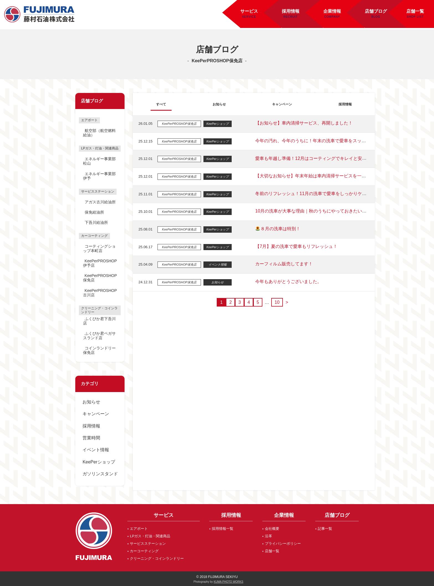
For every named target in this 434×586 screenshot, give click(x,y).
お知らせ (91, 402)
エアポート (139, 529)
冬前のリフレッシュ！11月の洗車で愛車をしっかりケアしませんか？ (321, 193)
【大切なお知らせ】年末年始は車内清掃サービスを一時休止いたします (323, 175)
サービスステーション (148, 543)
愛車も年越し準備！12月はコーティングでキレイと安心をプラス (319, 158)
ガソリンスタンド (100, 473)
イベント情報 (95, 449)
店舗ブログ (376, 11)
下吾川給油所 (96, 222)
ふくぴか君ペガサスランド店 (99, 335)
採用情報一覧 (222, 529)
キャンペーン (95, 413)
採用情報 (290, 11)
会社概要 (272, 529)
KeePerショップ (98, 462)
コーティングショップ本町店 (99, 248)
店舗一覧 (272, 551)
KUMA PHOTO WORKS (228, 581)
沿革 (268, 536)
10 (275, 302)
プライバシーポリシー (283, 543)
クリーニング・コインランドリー (157, 558)
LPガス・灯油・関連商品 (150, 536)
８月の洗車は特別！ (275, 228)
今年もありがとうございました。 (285, 281)
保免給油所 (94, 212)
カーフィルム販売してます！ (281, 263)
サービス (249, 11)
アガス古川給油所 (100, 202)
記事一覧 (325, 529)
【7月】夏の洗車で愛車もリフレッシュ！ (293, 246)
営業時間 (91, 437)
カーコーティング (144, 551)
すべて (160, 104)
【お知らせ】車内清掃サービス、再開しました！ (301, 123)
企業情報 (332, 11)
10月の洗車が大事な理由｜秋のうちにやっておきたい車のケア (314, 211)
